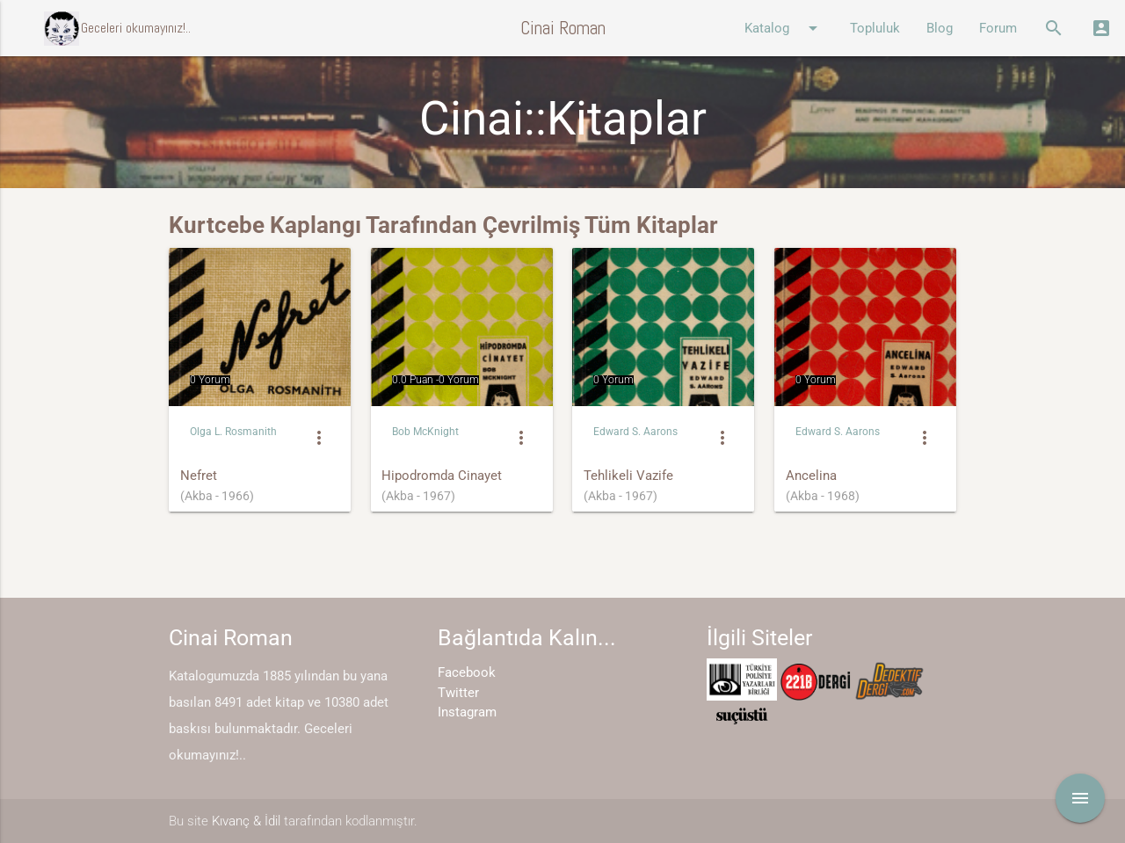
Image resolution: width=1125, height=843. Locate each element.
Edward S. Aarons (635, 431)
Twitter (458, 693)
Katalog (784, 28)
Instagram (467, 712)
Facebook (467, 672)
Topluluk (875, 28)
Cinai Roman (563, 28)
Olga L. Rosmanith (233, 431)
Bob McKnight (425, 431)
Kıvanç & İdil (246, 821)
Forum (998, 28)
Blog (939, 28)
